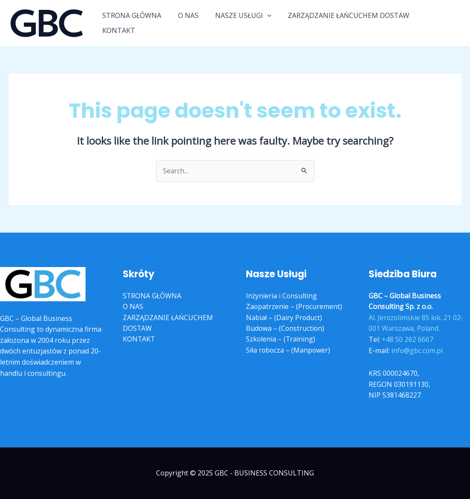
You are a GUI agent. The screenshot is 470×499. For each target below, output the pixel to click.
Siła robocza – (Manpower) (288, 350)
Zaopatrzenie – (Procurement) (294, 307)
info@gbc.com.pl (417, 350)
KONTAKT (438, 22)
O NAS (192, 22)
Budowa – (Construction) (285, 328)
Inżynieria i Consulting (282, 295)
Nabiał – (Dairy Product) (284, 317)
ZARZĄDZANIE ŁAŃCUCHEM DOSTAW (347, 22)
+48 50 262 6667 (408, 339)
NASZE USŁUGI (244, 22)
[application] (268, 22)
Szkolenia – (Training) (281, 339)
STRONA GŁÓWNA (138, 22)
